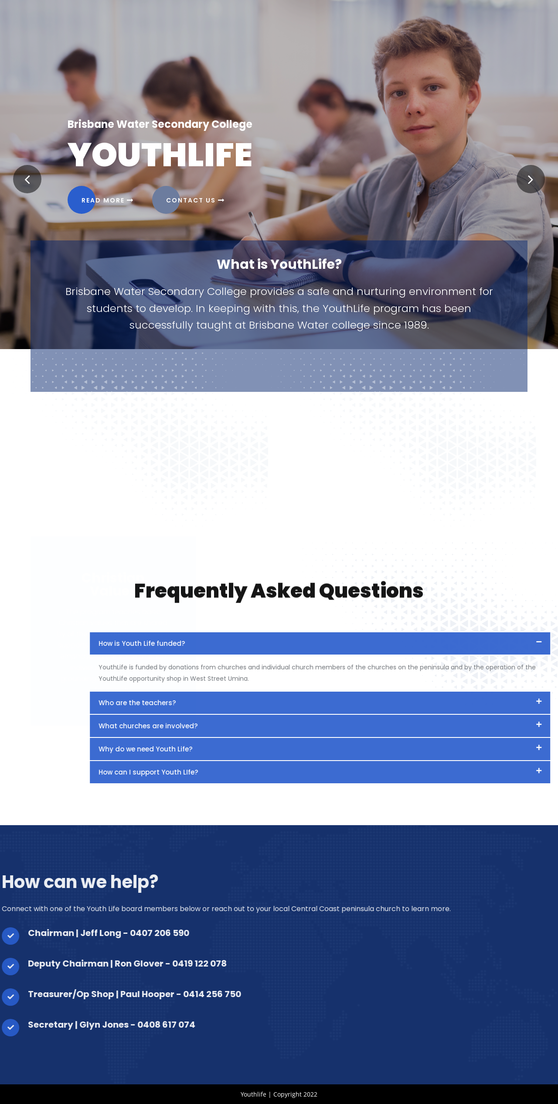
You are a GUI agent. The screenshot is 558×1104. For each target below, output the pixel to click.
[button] (27, 179)
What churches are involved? (432, 725)
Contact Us (195, 200)
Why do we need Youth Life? (430, 749)
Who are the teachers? (421, 702)
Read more (108, 200)
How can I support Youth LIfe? (433, 772)
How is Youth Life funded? (426, 643)
